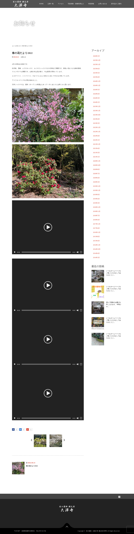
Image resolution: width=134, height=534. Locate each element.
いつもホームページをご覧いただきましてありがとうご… (113, 273)
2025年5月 (96, 73)
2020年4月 (96, 178)
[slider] (46, 252)
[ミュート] (78, 252)
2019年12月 (96, 186)
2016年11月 (96, 232)
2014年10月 (96, 249)
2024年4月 (96, 94)
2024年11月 (96, 85)
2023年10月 (96, 115)
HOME (41, 4)
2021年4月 (96, 148)
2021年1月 (96, 157)
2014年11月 (96, 245)
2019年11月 (96, 190)
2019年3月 (96, 203)
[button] (48, 227)
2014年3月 (96, 257)
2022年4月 (96, 136)
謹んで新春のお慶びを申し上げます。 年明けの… (113, 304)
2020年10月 (96, 165)
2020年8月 (96, 169)
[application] (48, 227)
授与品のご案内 (116, 4)
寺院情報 (91, 4)
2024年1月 (96, 102)
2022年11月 (96, 131)
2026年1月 (96, 56)
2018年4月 (96, 220)
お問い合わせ (102, 4)
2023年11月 (96, 110)
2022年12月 (96, 127)
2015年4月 (96, 241)
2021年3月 (96, 152)
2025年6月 (96, 68)
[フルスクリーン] (81, 252)
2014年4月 (96, 253)
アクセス (61, 4)
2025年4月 (96, 77)
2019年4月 (96, 199)
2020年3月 (96, 182)
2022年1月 (96, 140)
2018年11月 (96, 211)
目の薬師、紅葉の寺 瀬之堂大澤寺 (96, 531)
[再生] (15, 252)
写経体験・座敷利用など (76, 4)
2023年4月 (96, 119)
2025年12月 (96, 60)
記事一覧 (51, 4)
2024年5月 (96, 89)
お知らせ (23, 57)
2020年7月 (96, 173)
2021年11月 (96, 144)
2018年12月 (96, 207)
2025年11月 (96, 64)
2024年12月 (96, 81)
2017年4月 (96, 228)
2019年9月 (96, 194)
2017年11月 (96, 224)
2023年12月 (96, 106)
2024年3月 (96, 98)
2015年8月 (96, 236)
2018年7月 (96, 215)
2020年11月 (96, 161)
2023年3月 (96, 123)
